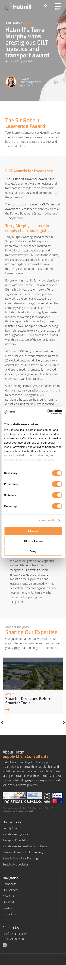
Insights (14, 23)
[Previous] (3, 722)
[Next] (63, 722)
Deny (33, 551)
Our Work (9, 902)
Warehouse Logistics (15, 834)
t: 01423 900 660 (13, 939)
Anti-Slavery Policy (42, 808)
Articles (28, 23)
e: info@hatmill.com (15, 934)
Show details (47, 520)
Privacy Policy (26, 808)
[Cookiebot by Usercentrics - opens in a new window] (47, 411)
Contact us (9, 914)
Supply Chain (11, 828)
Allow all (33, 530)
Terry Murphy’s (14, 237)
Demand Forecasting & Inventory (23, 852)
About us (8, 896)
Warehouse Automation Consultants (25, 846)
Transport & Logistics (15, 840)
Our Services (10, 890)
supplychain (25, 61)
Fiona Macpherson (30, 82)
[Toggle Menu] (58, 5)
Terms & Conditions (11, 808)
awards (11, 61)
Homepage (10, 884)
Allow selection (33, 541)
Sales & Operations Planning (20, 858)
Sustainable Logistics (15, 864)
